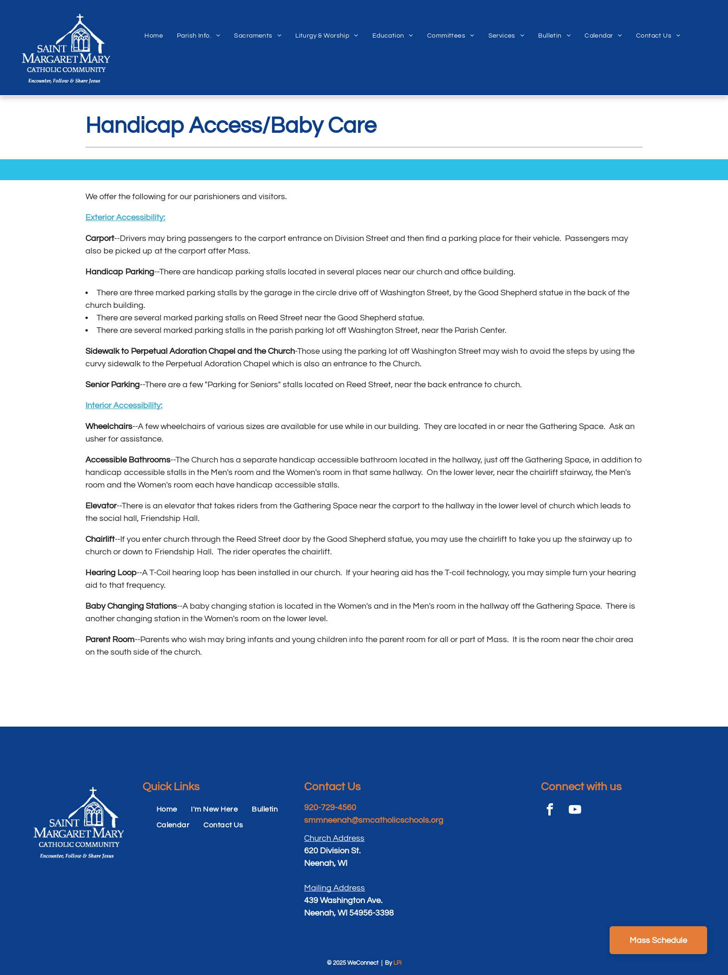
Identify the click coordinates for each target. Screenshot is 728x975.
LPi (397, 963)
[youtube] (575, 810)
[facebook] (550, 810)
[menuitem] (153, 25)
